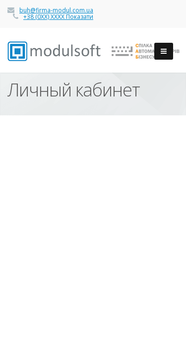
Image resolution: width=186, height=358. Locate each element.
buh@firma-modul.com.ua (56, 10)
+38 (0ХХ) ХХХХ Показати (58, 16)
